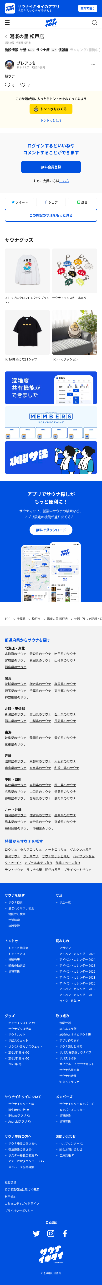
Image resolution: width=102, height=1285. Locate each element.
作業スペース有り (68, 862)
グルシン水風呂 (81, 849)
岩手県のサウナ (65, 653)
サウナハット (17, 1034)
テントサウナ (14, 869)
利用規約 (10, 1197)
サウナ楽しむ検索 (70, 1046)
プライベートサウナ (78, 869)
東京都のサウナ (65, 690)
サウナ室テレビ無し (56, 856)
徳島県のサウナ (65, 791)
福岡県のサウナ (15, 815)
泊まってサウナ (69, 1082)
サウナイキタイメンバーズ (76, 1104)
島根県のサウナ (40, 785)
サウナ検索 (15, 902)
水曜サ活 (65, 1023)
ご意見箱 (65, 1155)
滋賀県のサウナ (15, 761)
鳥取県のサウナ (15, 785)
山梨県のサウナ (40, 720)
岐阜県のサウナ (15, 737)
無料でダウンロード (51, 529)
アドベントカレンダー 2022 (77, 971)
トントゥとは (17, 954)
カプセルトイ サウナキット (76, 1064)
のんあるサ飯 (67, 1029)
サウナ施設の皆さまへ (22, 1143)
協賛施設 (65, 1115)
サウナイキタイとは (21, 1104)
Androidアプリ (17, 1121)
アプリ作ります (69, 1040)
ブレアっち (26, 63)
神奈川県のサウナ (17, 697)
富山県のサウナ (40, 714)
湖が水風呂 (53, 869)
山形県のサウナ (65, 660)
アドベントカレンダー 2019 (77, 989)
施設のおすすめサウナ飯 (75, 1034)
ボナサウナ (31, 856)
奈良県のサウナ (40, 767)
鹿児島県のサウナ (17, 828)
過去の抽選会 (17, 965)
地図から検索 (17, 914)
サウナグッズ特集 (19, 1029)
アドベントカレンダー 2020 (77, 983)
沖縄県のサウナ (43, 828)
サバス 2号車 (67, 1058)
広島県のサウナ (15, 791)
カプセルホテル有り (38, 862)
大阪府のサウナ (65, 761)
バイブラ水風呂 (84, 856)
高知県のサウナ (65, 798)
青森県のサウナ (40, 653)
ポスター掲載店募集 (21, 1155)
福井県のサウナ (15, 720)
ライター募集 (67, 1001)
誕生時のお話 (17, 1110)
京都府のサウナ (40, 761)
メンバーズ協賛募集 (21, 1167)
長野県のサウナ (65, 720)
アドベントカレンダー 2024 (77, 959)
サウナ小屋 (34, 869)
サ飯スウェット (18, 1040)
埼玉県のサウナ (15, 690)
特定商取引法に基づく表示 (22, 1189)
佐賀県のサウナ (40, 815)
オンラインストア (19, 1023)
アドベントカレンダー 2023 (77, 965)
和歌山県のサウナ (66, 767)
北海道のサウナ (15, 653)
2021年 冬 (14, 1064)
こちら (64, 180)
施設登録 (14, 926)
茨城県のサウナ (15, 683)
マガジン (65, 948)
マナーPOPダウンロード (24, 1161)
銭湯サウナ (12, 856)
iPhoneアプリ (17, 1115)
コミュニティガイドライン (22, 1203)
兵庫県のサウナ (15, 767)
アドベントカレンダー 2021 (77, 977)
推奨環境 (10, 1182)
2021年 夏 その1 (19, 1052)
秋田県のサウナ (40, 660)
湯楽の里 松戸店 (27, 36)
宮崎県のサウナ (65, 821)
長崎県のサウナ (65, 815)
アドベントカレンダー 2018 (77, 995)
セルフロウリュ (31, 849)
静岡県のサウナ (40, 737)
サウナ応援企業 (69, 1070)
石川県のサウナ (65, 714)
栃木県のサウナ (40, 683)
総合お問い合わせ (70, 1149)
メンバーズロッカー (72, 1110)
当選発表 (14, 959)
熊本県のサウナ (15, 821)
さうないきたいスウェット (25, 1046)
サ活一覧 (65, 902)
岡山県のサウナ (65, 785)
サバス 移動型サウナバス (75, 1052)
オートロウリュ (56, 849)
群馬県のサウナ (65, 683)
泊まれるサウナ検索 (21, 908)
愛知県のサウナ (65, 737)
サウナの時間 (67, 1076)
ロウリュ (11, 849)
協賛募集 (14, 971)
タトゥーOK (13, 862)
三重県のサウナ (15, 744)
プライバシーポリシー (19, 1211)
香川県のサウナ (15, 798)
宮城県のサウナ (15, 660)
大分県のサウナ (40, 821)
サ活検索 (14, 920)
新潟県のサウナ (15, 714)
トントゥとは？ (51, 120)
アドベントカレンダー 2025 (77, 954)
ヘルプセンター (69, 1143)
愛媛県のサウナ (40, 798)
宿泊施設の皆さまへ (21, 1149)
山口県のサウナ (40, 791)
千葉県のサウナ (40, 690)
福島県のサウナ (15, 667)
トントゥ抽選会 (18, 948)
